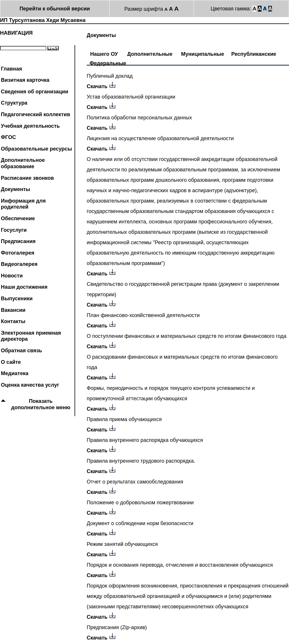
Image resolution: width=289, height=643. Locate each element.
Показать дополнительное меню (41, 404)
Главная (11, 69)
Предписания (18, 241)
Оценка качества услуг (30, 385)
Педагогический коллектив (35, 114)
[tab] (104, 51)
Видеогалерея (19, 264)
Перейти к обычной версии (54, 9)
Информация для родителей (23, 204)
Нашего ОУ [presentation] (104, 53)
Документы (15, 189)
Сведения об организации (34, 91)
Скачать (97, 86)
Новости (12, 276)
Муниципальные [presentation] (202, 53)
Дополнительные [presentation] (149, 53)
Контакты (13, 321)
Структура (14, 103)
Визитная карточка (25, 80)
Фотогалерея (17, 253)
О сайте (11, 362)
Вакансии (13, 310)
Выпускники (17, 298)
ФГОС (8, 137)
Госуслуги (14, 230)
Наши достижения (24, 287)
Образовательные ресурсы (36, 149)
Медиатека (14, 373)
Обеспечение (18, 218)
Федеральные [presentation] (108, 62)
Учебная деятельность (30, 126)
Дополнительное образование (23, 163)
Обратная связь (21, 350)
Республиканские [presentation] (253, 53)
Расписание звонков (27, 178)
